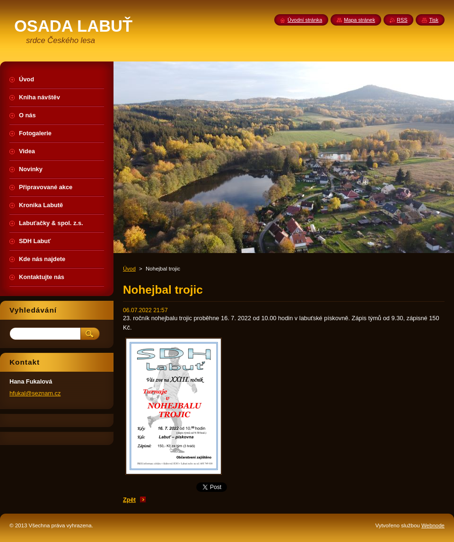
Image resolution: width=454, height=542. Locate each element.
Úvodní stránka (305, 20)
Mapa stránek (359, 20)
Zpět (129, 499)
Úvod (129, 268)
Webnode (433, 525)
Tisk (433, 20)
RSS (402, 20)
